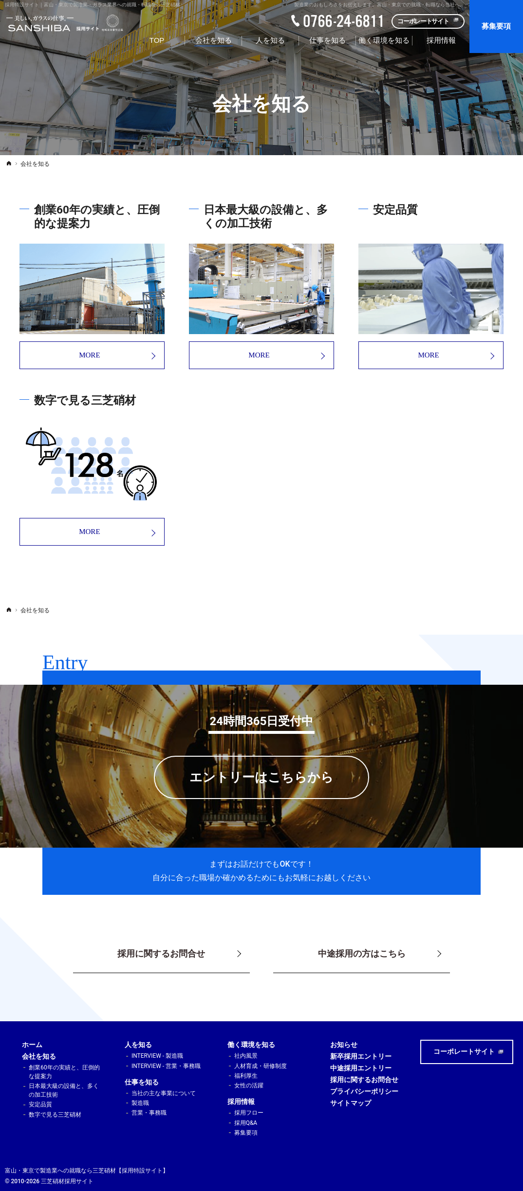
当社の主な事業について (163, 1093)
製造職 (140, 1103)
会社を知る (39, 1056)
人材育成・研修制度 (260, 1066)
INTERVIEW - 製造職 (157, 1055)
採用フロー (248, 1112)
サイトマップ (350, 1103)
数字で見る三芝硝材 (55, 1114)
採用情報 (241, 1101)
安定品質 (40, 1104)
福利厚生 (246, 1075)
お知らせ (343, 1045)
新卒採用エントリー (361, 1056)
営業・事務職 (149, 1112)
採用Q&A (245, 1123)
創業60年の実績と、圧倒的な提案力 (64, 1072)
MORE (59, 355)
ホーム (32, 1045)
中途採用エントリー (361, 1068)
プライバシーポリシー (364, 1091)
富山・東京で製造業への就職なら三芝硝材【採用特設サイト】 (86, 1170)
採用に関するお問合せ (364, 1080)
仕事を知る (142, 1082)
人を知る (138, 1045)
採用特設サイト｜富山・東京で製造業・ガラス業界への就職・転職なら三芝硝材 (92, 4)
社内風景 (246, 1055)
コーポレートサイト (422, 21)
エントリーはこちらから (261, 777)
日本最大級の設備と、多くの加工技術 (64, 1090)
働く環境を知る (251, 1045)
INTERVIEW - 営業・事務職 (166, 1066)
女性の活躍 (248, 1085)
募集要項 (246, 1132)
